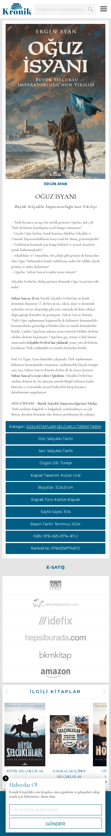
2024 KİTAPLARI (41, 426)
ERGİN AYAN (55, 184)
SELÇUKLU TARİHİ (73, 426)
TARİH (95, 426)
